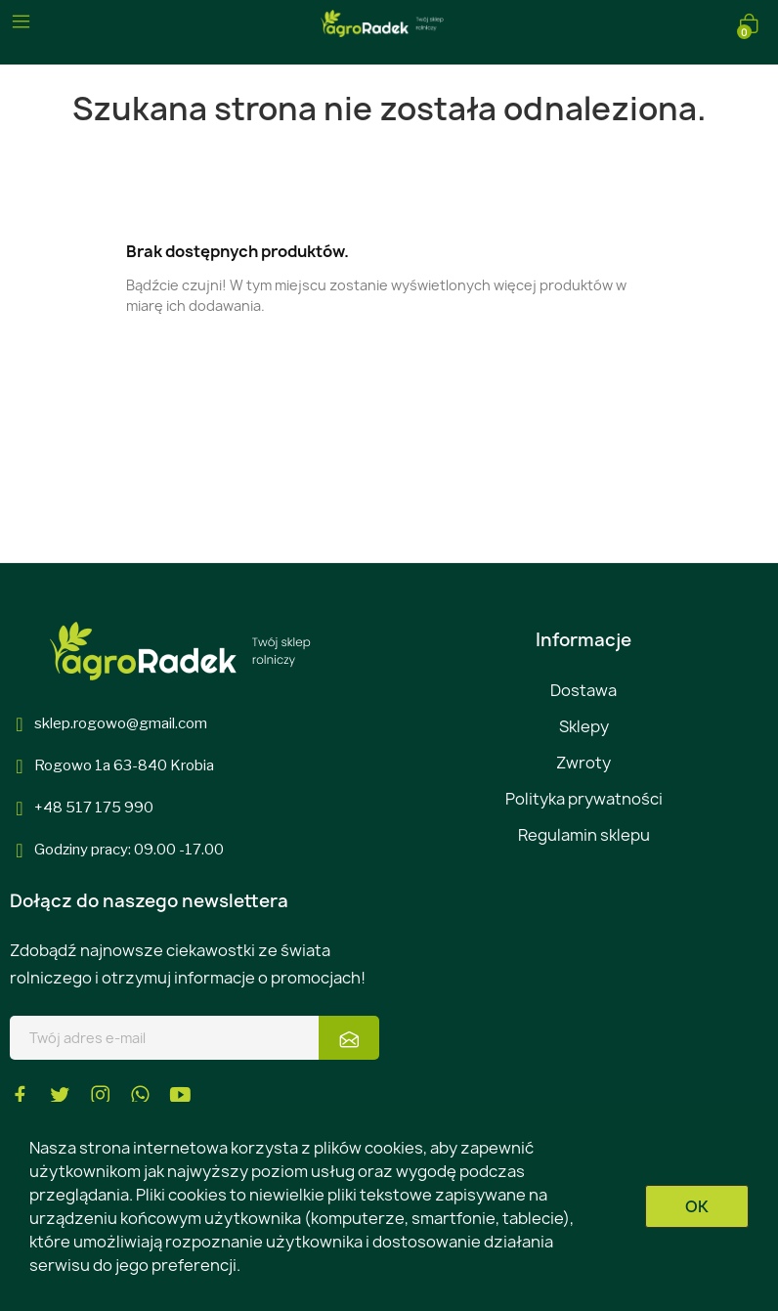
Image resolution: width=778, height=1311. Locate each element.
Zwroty (583, 762)
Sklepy (584, 726)
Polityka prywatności (584, 798)
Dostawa (583, 690)
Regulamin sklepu (584, 835)
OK (697, 1206)
